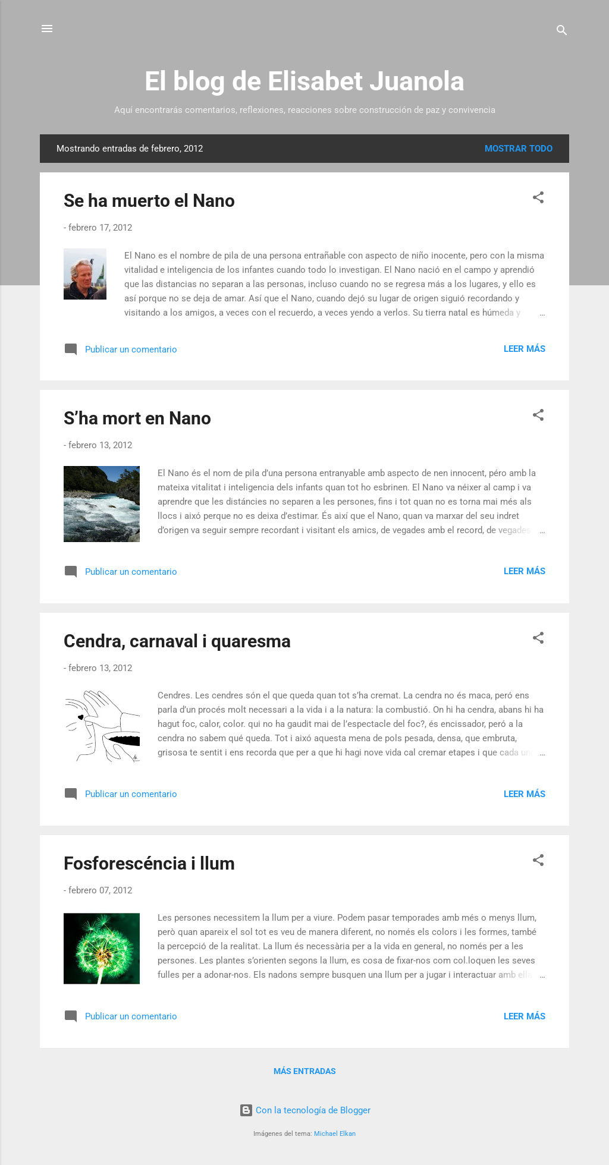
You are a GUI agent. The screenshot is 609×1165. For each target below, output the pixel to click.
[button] (538, 199)
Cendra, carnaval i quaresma (177, 641)
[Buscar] (562, 32)
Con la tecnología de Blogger (305, 1110)
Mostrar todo (519, 148)
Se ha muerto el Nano (149, 200)
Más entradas (305, 1071)
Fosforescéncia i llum (149, 863)
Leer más (524, 349)
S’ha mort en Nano (137, 418)
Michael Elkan (335, 1134)
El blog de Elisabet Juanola (304, 81)
